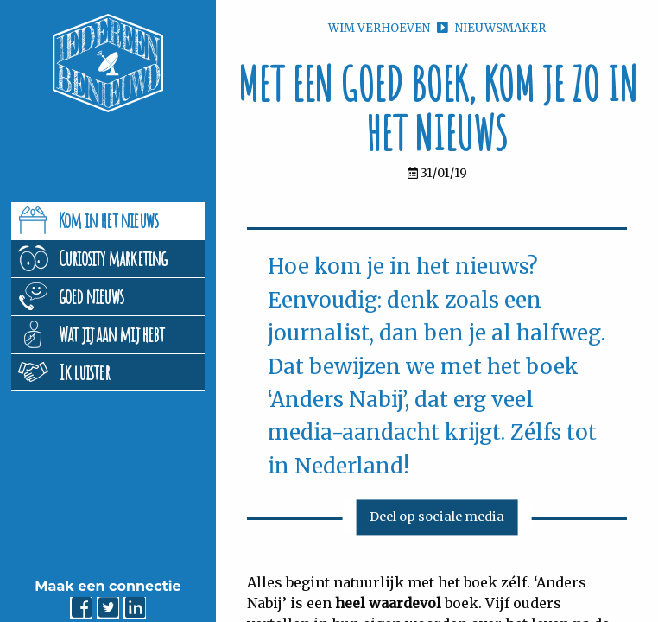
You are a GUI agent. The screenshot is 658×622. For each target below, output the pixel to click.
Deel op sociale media (437, 517)
